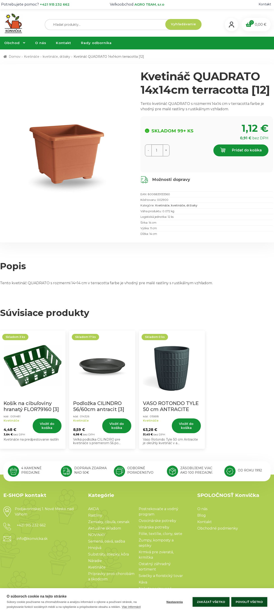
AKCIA (93, 509)
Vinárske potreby (154, 527)
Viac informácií (131, 607)
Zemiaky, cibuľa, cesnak (109, 522)
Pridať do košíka (241, 150)
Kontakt (265, 4)
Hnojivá (94, 548)
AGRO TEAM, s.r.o (149, 4)
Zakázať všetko (210, 601)
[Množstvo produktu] (157, 150)
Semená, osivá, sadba (106, 541)
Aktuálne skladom (104, 528)
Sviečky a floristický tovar (161, 576)
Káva (143, 582)
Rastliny (95, 515)
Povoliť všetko (249, 601)
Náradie (95, 561)
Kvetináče (31, 57)
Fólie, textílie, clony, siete (160, 534)
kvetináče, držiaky (56, 57)
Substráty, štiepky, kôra (108, 554)
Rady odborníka (96, 43)
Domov (15, 57)
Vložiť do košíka (47, 426)
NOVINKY (96, 535)
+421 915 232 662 (55, 4)
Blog (201, 515)
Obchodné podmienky (217, 528)
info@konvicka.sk (32, 539)
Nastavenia (174, 601)
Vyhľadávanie (183, 24)
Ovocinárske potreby (157, 521)
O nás (40, 43)
